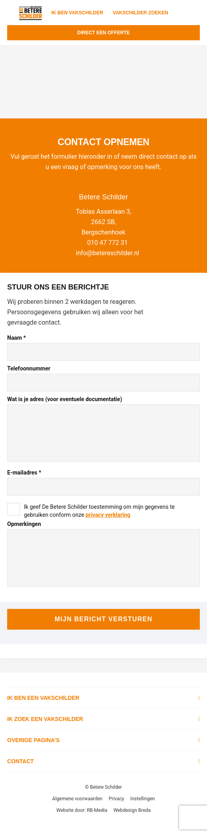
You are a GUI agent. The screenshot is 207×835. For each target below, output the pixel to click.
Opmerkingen (24, 524)
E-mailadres (24, 472)
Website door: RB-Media (81, 810)
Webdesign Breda (131, 810)
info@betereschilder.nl (107, 253)
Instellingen (142, 799)
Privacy (116, 799)
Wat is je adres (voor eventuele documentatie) (64, 399)
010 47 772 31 (107, 242)
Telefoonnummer (28, 368)
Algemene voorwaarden (77, 799)
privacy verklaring (107, 515)
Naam (16, 338)
